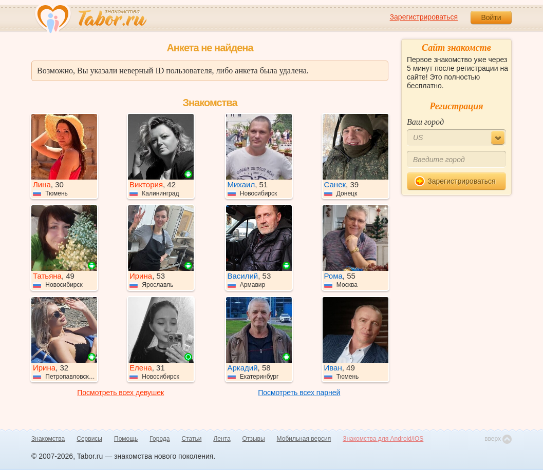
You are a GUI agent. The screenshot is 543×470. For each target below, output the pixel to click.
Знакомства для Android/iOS (383, 438)
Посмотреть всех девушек (120, 392)
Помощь (126, 438)
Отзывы (253, 438)
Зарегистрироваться (424, 17)
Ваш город (425, 122)
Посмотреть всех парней (299, 392)
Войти (491, 17)
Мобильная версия (304, 438)
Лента (221, 438)
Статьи (192, 438)
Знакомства (48, 438)
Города (159, 438)
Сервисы (89, 438)
